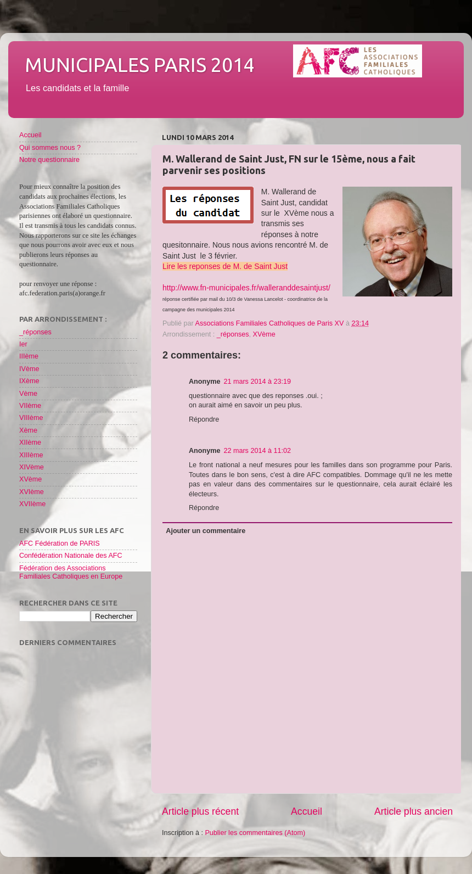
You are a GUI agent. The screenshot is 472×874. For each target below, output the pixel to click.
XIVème (31, 467)
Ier (23, 344)
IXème (29, 381)
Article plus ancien (413, 811)
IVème (29, 369)
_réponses (233, 334)
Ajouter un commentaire (205, 531)
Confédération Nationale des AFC (70, 555)
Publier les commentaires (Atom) (255, 833)
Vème (28, 393)
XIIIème (31, 455)
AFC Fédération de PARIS (59, 543)
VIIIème (31, 418)
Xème (28, 430)
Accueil (306, 811)
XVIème (31, 492)
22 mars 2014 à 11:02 (257, 451)
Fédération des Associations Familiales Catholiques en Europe (70, 572)
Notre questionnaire (49, 160)
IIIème (28, 356)
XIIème (30, 442)
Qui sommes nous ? (50, 148)
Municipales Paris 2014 (140, 64)
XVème (264, 334)
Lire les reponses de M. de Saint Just (225, 266)
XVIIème (32, 504)
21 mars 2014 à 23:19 (257, 381)
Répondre (204, 419)
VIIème (30, 406)
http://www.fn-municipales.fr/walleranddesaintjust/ (246, 287)
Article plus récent (200, 811)
